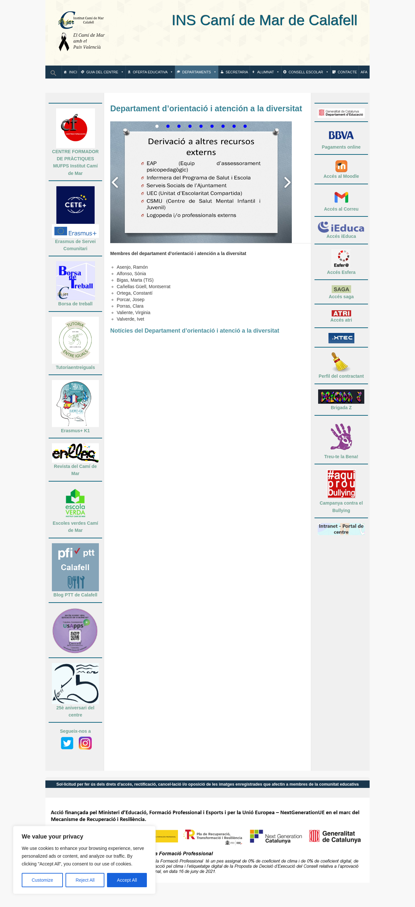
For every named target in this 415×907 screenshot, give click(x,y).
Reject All (85, 880)
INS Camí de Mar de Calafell (236, 20)
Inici (73, 72)
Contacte (347, 72)
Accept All (127, 880)
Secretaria (237, 72)
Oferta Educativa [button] (153, 72)
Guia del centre (105, 72)
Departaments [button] (199, 72)
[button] (53, 75)
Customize (42, 880)
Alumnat (268, 72)
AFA (364, 72)
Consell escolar (309, 72)
